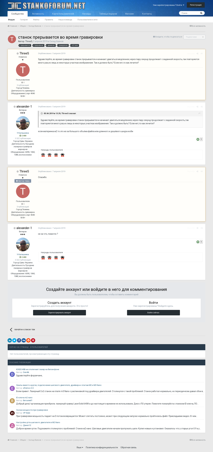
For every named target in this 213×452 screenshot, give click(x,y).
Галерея (24, 19)
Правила (49, 19)
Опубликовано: (51, 53)
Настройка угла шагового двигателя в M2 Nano (38, 422)
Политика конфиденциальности (102, 447)
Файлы (36, 19)
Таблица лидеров (108, 14)
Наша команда (65, 19)
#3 (202, 171)
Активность (38, 14)
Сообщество (17, 14)
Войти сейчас (153, 313)
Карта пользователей (63, 14)
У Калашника (23, 133)
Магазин (129, 14)
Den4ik (26, 372)
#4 (202, 228)
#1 (202, 53)
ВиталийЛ (27, 400)
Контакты (147, 14)
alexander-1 (24, 106)
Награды (86, 14)
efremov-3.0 (28, 388)
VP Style (26, 413)
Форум (11, 19)
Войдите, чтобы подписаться (168, 37)
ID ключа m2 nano (24, 397)
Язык (80, 447)
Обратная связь (129, 447)
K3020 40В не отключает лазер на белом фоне (37, 369)
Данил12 (27, 425)
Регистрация (196, 5)
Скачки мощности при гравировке (32, 410)
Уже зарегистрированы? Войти (168, 5)
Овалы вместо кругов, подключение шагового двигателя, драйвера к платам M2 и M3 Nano (59, 385)
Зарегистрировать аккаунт (59, 313)
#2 (202, 107)
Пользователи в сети (87, 19)
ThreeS (28, 41)
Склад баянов (56, 41)
